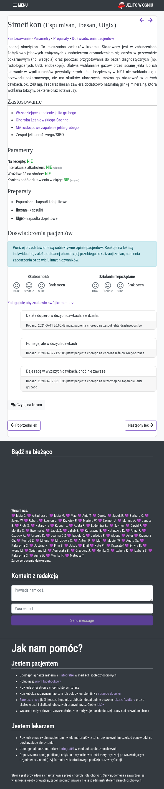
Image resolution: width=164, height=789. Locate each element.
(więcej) (57, 168)
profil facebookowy (48, 681)
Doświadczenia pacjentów (93, 38)
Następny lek (140, 425)
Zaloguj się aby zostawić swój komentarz (40, 302)
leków (101, 705)
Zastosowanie (19, 38)
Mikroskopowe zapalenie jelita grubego (47, 127)
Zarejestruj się (29, 700)
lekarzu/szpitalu (124, 700)
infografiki (67, 675)
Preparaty (61, 38)
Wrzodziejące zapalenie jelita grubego (46, 112)
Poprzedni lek (24, 425)
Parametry (42, 38)
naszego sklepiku (109, 694)
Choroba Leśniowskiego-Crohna (42, 120)
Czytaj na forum (26, 404)
